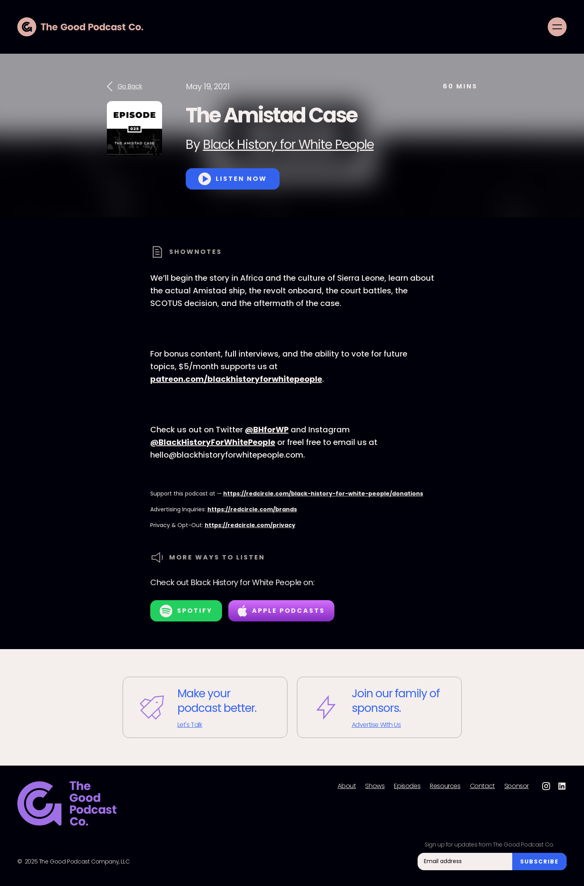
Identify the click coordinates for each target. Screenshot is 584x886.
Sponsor (516, 786)
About (347, 786)
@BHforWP (267, 429)
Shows (374, 786)
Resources (445, 786)
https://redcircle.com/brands (252, 509)
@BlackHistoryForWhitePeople (212, 442)
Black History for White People (288, 144)
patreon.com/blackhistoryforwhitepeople (236, 379)
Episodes (407, 786)
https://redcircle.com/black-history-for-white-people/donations (323, 493)
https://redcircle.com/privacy (250, 525)
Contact (482, 786)
